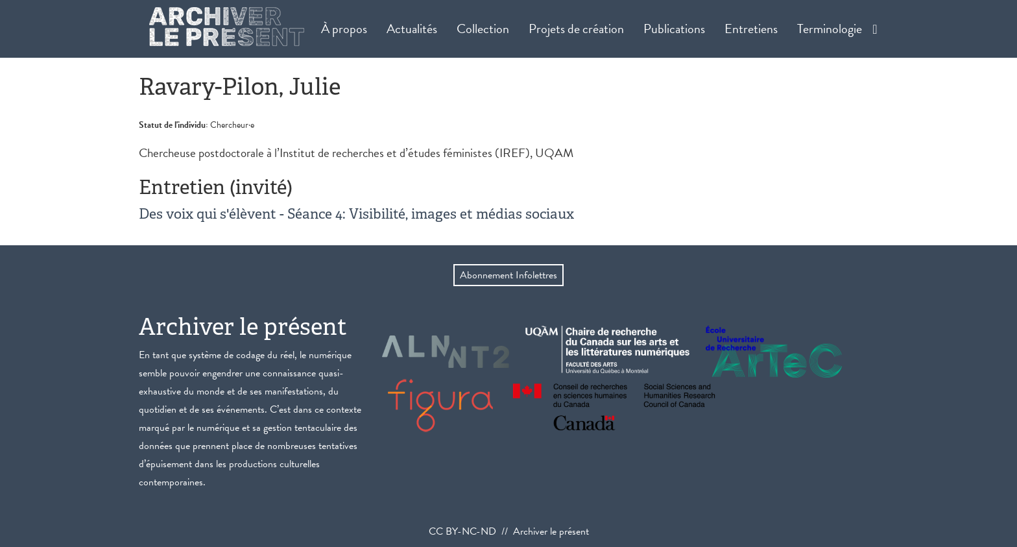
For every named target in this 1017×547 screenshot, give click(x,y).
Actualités (412, 28)
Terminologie (829, 28)
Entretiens (751, 28)
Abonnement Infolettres (508, 275)
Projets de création (576, 28)
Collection (483, 28)
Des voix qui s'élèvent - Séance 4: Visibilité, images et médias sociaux (356, 213)
